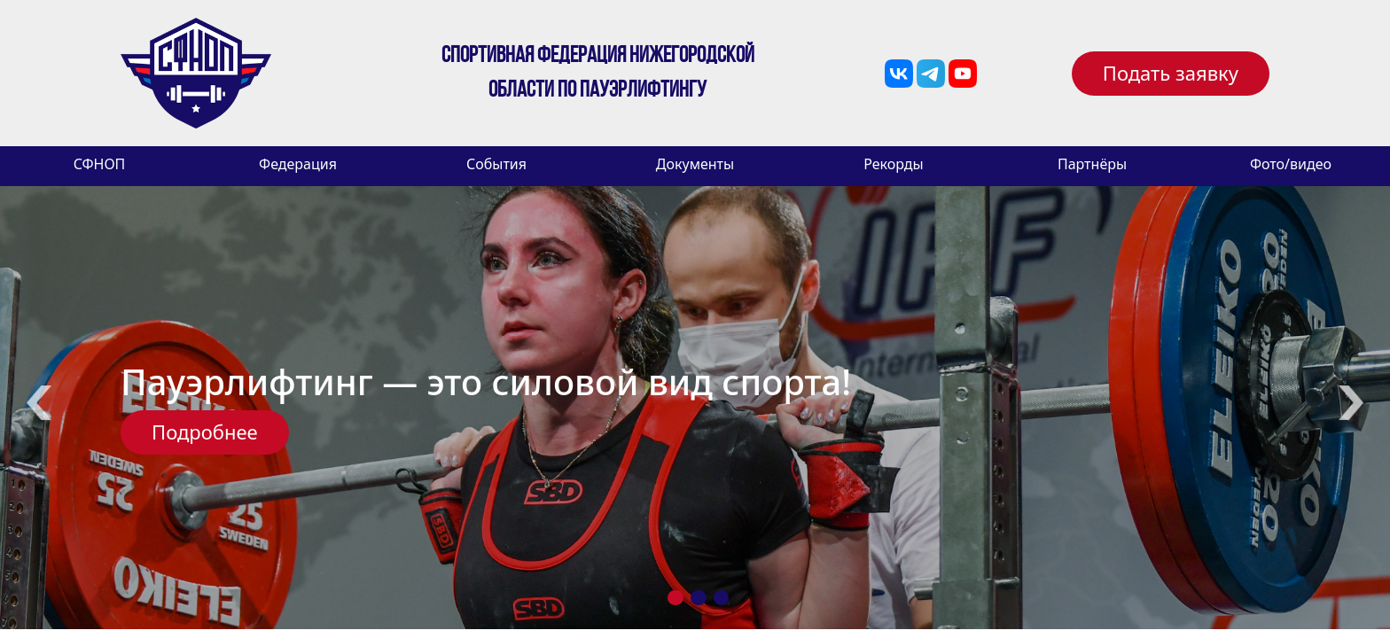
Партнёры (1092, 164)
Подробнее (205, 431)
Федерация (298, 164)
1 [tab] (675, 597)
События (496, 164)
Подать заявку (1170, 72)
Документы (695, 164)
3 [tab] (721, 597)
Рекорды (893, 164)
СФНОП (100, 164)
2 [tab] (698, 597)
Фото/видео (1290, 164)
